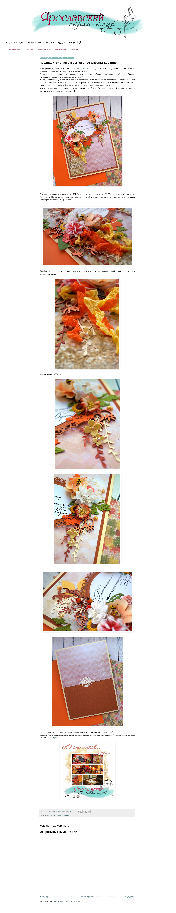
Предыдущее (129, 897)
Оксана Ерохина (83, 68)
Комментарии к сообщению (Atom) (66, 901)
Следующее (44, 897)
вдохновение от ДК (63, 815)
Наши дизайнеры (60, 50)
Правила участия (43, 50)
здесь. (55, 738)
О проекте (29, 50)
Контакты (75, 50)
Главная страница (14, 50)
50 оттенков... (51, 815)
